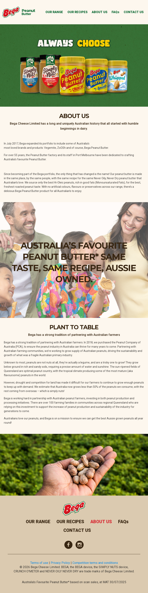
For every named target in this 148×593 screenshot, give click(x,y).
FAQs (115, 12)
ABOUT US (99, 12)
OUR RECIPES (77, 12)
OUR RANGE (54, 12)
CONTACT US (134, 12)
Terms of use (39, 563)
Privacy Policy (60, 563)
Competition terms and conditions (95, 563)
